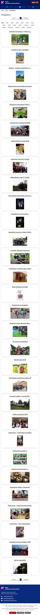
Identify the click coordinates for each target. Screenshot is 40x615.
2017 (7, 23)
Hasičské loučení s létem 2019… (20, 232)
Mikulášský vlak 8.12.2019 (20, 178)
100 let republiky (20, 560)
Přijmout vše (12, 612)
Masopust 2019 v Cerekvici (20, 487)
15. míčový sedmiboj (20, 342)
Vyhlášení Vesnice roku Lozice (20, 269)
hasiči (32, 25)
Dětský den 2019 (20, 360)
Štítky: (2, 23)
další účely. (31, 606)
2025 (14, 25)
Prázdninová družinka (20, 305)
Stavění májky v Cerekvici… (20, 396)
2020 (22, 23)
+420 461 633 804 (8, 596)
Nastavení (28, 612)
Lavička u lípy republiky (20, 50)
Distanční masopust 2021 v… (20, 105)
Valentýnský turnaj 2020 (20, 141)
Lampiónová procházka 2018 (20, 542)
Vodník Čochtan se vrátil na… (20, 32)
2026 (20, 25)
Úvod (2, 10)
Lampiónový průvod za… (20, 214)
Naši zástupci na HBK (20, 287)
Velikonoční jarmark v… (20, 469)
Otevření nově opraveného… (20, 323)
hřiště (4, 27)
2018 (12, 23)
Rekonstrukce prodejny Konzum (20, 86)
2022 (32, 23)
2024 (9, 25)
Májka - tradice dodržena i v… (20, 68)
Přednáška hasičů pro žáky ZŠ (20, 378)
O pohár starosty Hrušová (20, 250)
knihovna (10, 27)
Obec (6, 10)
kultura (17, 27)
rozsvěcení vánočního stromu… (20, 196)
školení (29, 27)
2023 (4, 25)
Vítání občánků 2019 (20, 414)
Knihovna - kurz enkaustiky (20, 524)
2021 (27, 23)
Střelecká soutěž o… (20, 451)
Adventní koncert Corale (20, 159)
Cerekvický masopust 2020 (20, 123)
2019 (17, 23)
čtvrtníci (26, 25)
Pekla (23, 27)
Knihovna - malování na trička (20, 433)
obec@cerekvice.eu (8, 598)
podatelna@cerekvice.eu (10, 600)
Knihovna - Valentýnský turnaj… (20, 506)
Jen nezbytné (20, 612)
